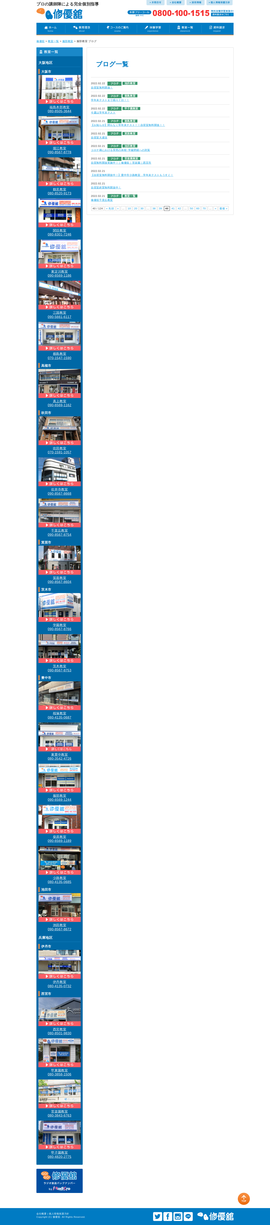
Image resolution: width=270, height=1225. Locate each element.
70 (204, 208)
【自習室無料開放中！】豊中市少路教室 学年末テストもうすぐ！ (132, 175)
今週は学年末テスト (103, 112)
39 (160, 208)
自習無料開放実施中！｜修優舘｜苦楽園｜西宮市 (121, 162)
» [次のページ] (215, 208)
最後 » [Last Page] (223, 208)
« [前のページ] (118, 208)
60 (198, 208)
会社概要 (41, 1214)
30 (142, 208)
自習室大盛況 (99, 137)
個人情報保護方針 (59, 1214)
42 (179, 208)
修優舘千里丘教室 (102, 200)
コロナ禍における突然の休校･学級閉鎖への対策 (120, 150)
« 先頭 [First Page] (110, 208)
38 (154, 208)
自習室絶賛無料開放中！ (106, 187)
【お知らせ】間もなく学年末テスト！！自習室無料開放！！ (128, 125)
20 (135, 208)
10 (129, 208)
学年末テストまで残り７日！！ (110, 100)
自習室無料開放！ (102, 87)
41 (173, 208)
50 (191, 208)
